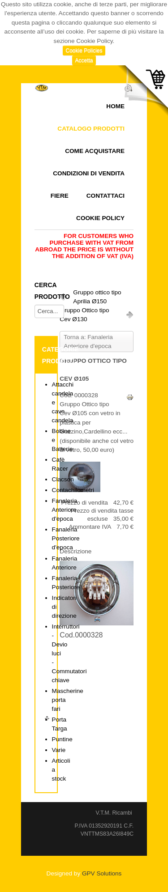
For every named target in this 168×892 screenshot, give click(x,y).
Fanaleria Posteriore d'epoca (66, 538)
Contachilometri (73, 490)
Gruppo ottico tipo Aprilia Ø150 (97, 297)
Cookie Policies (83, 50)
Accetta (84, 60)
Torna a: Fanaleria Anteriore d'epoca (88, 341)
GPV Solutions (101, 873)
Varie (59, 750)
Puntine (62, 739)
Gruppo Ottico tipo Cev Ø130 (84, 315)
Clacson (63, 479)
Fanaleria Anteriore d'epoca (65, 509)
